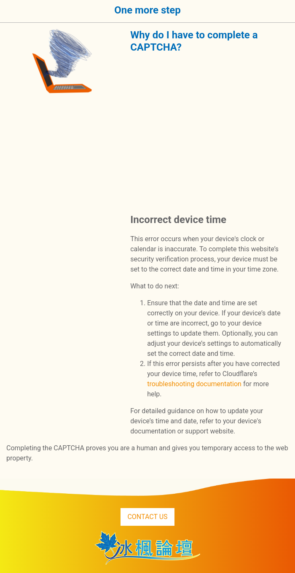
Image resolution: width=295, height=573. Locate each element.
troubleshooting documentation (194, 384)
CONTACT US (147, 517)
